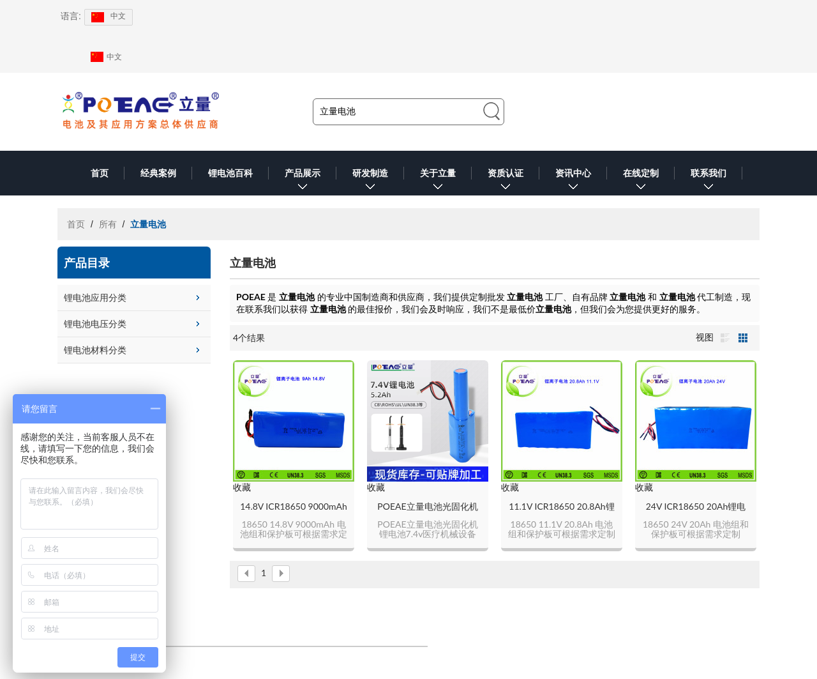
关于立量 (438, 181)
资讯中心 (573, 181)
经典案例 (158, 173)
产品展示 (302, 181)
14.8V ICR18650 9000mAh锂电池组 (293, 507)
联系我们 (708, 181)
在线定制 (641, 181)
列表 (725, 338)
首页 (100, 173)
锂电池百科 (230, 173)
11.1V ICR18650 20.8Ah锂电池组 (561, 507)
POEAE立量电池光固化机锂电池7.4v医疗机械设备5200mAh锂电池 (427, 507)
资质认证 (505, 181)
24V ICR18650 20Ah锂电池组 (696, 507)
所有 (108, 224)
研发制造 (370, 181)
